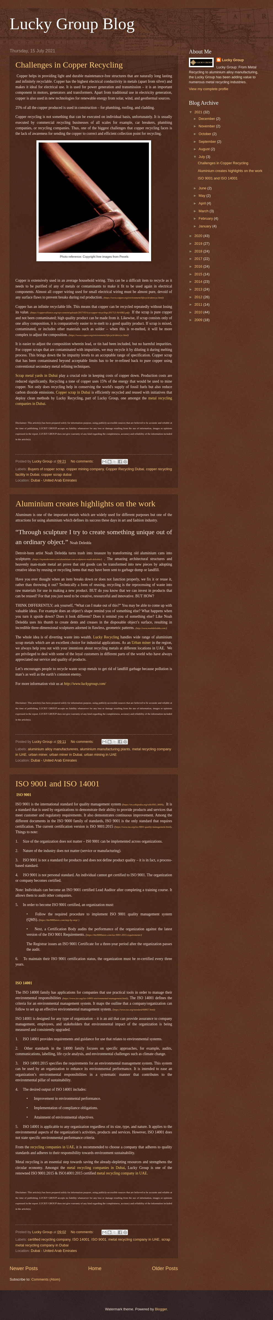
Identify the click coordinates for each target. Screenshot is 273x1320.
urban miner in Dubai (65, 754)
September (208, 141)
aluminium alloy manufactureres (53, 749)
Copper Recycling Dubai (125, 469)
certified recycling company (49, 1239)
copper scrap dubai (56, 474)
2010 (198, 312)
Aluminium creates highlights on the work (85, 503)
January (205, 226)
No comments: (83, 461)
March (204, 211)
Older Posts (165, 1268)
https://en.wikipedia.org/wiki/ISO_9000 (142, 804)
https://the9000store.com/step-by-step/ (59, 920)
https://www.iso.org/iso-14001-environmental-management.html (95, 998)
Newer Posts (24, 1268)
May (202, 195)
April (203, 203)
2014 (198, 281)
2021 (198, 112)
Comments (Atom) (45, 1279)
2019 (198, 243)
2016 (198, 266)
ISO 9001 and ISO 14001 (57, 783)
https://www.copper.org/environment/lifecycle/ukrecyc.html (134, 297)
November (207, 126)
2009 (198, 320)
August (205, 149)
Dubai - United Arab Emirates (54, 480)
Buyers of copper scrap (46, 469)
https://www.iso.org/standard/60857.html (134, 1009)
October (205, 134)
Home (94, 1268)
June (203, 188)
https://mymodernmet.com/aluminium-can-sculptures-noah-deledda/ (67, 559)
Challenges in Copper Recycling (69, 64)
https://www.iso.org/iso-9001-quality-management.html (142, 827)
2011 (198, 304)
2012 (198, 297)
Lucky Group (233, 60)
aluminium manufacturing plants (105, 749)
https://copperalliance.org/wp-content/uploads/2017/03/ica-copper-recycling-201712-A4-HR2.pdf (80, 312)
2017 (198, 259)
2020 (198, 236)
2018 (198, 251)
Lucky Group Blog (72, 24)
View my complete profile (208, 89)
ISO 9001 (98, 1239)
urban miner (37, 754)
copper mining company (85, 469)
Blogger (161, 1309)
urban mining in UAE (100, 754)
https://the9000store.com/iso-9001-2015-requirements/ (114, 935)
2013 (198, 289)
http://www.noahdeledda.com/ (151, 628)
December (207, 119)
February (206, 218)
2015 (198, 274)
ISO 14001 (81, 1239)
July (202, 157)
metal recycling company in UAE (133, 1239)
